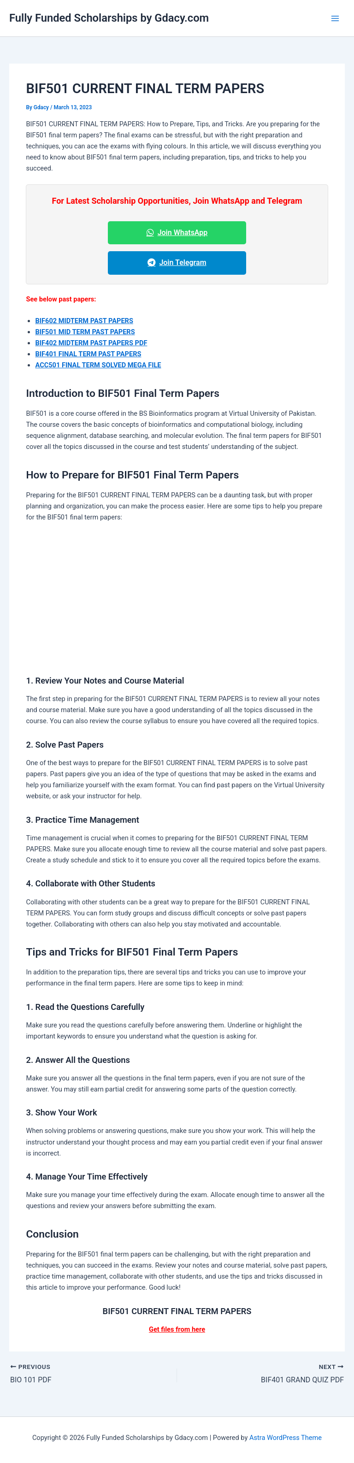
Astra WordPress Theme (285, 1438)
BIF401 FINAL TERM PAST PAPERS (88, 354)
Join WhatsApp (177, 232)
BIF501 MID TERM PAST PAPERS (85, 332)
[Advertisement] (177, 598)
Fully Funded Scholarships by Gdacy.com (109, 18)
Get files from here (177, 1329)
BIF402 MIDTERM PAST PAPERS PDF (91, 343)
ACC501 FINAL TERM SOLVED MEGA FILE (98, 365)
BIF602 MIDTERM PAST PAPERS (84, 321)
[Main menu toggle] (335, 18)
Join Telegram (177, 262)
